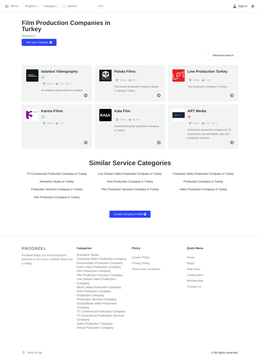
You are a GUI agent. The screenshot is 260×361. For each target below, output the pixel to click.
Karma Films (52, 111)
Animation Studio (88, 253)
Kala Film (122, 111)
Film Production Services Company (100, 274)
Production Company (90, 294)
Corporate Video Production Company (101, 257)
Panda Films (125, 72)
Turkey (47, 83)
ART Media (196, 111)
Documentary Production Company (100, 262)
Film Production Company (94, 270)
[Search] (84, 6)
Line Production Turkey (207, 72)
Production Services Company (96, 298)
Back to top (32, 352)
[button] (252, 6)
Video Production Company (94, 322)
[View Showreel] (189, 117)
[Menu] (11, 6)
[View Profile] (86, 95)
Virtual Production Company (95, 326)
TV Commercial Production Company (101, 310)
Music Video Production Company (99, 286)
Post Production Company (94, 290)
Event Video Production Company (99, 266)
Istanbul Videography (59, 72)
